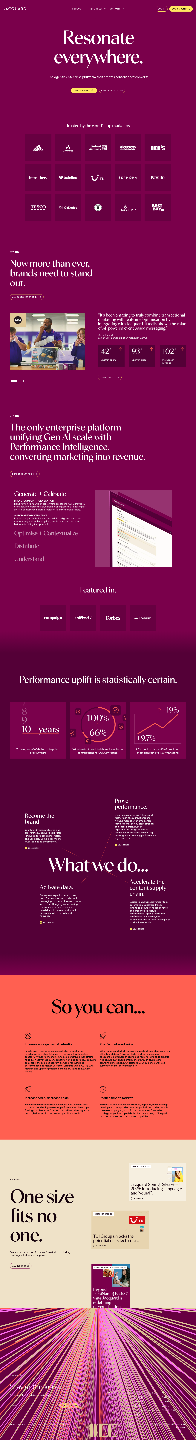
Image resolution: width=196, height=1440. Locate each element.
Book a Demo (181, 9)
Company (166, 1385)
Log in (161, 9)
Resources (139, 1385)
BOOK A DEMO (84, 90)
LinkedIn (129, 1424)
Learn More (44, 853)
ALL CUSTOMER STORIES (26, 297)
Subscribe (69, 1405)
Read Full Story (109, 380)
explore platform (112, 90)
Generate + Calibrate (40, 496)
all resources (20, 1266)
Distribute (26, 548)
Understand (29, 561)
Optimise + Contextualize (46, 535)
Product (111, 1385)
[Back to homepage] (14, 8)
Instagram (112, 1424)
